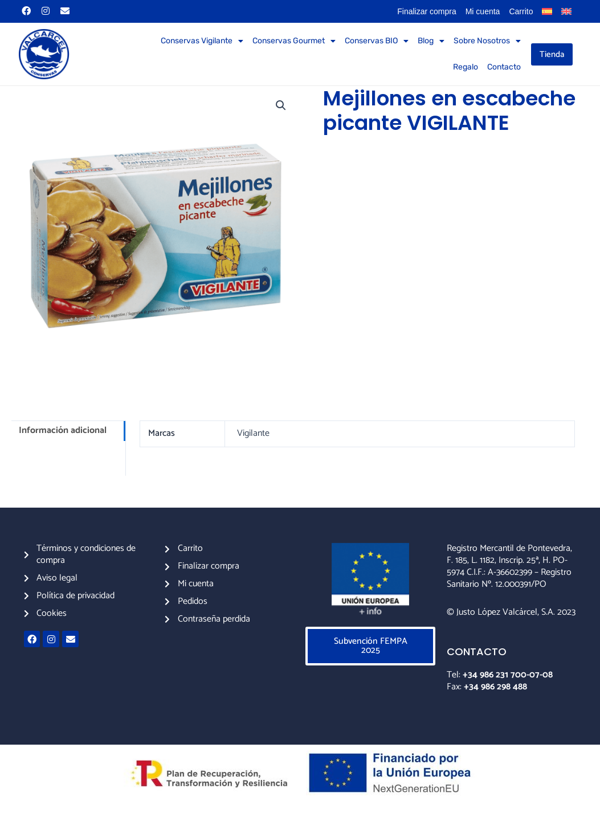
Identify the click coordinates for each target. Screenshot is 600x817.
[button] (281, 105)
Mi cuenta (483, 11)
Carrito (521, 11)
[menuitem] (547, 11)
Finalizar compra (426, 11)
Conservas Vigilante (202, 41)
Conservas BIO (377, 41)
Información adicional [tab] (63, 430)
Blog (431, 41)
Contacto (504, 67)
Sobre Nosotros (487, 41)
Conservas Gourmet (294, 41)
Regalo (465, 67)
